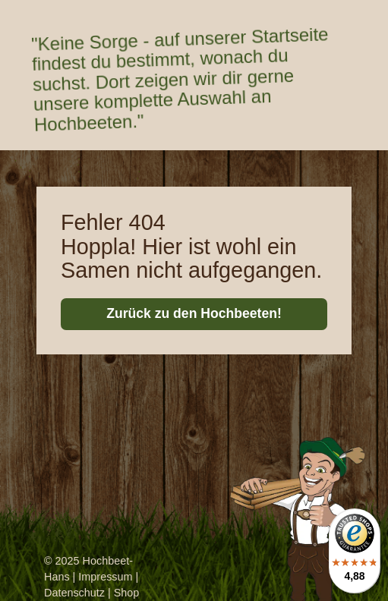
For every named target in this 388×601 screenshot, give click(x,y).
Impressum (105, 577)
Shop (127, 593)
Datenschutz (74, 593)
